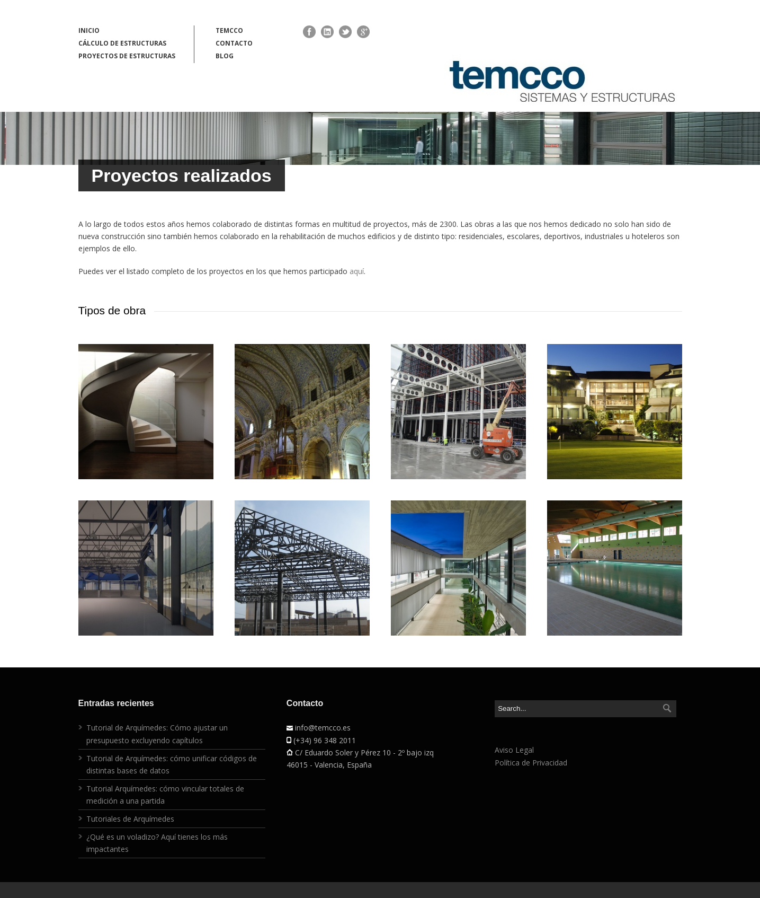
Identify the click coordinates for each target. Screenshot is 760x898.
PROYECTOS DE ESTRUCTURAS (126, 55)
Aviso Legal (514, 750)
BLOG (225, 55)
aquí (357, 271)
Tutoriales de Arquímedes (130, 819)
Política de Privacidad (531, 763)
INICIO (89, 30)
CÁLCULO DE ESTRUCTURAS (122, 43)
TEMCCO (229, 30)
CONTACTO (234, 43)
